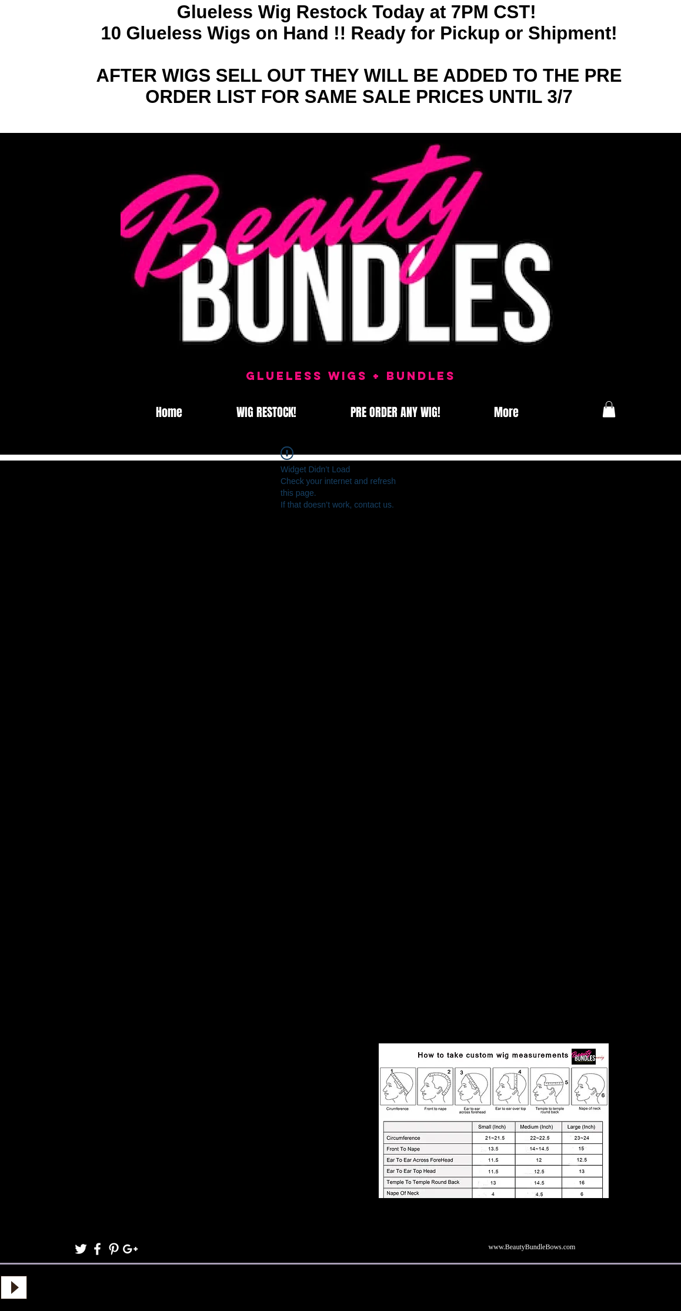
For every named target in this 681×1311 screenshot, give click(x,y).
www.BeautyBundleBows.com (532, 1247)
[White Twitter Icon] (81, 1249)
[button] (609, 409)
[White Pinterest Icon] (114, 1249)
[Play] (13, 1287)
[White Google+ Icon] (130, 1249)
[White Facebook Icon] (97, 1249)
